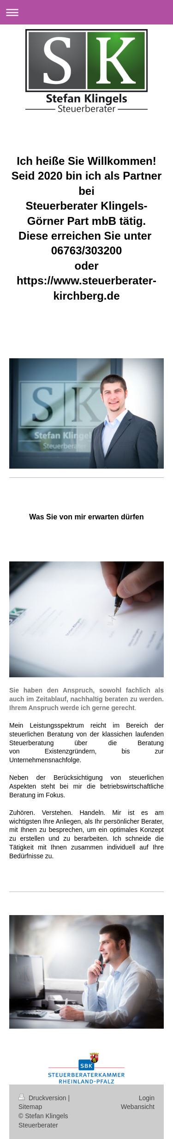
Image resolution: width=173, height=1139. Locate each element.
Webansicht (138, 1106)
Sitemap (30, 1106)
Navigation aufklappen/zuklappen (86, 12)
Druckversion (43, 1098)
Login (147, 1098)
